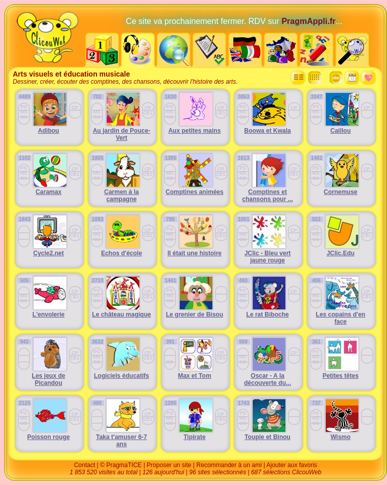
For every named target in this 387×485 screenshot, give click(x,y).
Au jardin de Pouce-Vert (122, 134)
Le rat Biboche (267, 314)
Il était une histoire (194, 253)
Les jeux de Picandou (48, 379)
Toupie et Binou (268, 437)
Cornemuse (340, 192)
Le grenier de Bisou (194, 314)
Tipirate (194, 437)
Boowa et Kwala (267, 130)
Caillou (340, 130)
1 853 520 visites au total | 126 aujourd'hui (127, 472)
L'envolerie (49, 314)
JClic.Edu (341, 253)
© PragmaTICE (121, 465)
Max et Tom (194, 375)
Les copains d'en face (341, 318)
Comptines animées (194, 192)
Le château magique (121, 314)
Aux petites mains (194, 130)
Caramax (49, 192)
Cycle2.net (48, 253)
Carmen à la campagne (121, 195)
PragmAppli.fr (308, 21)
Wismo (340, 437)
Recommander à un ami (229, 465)
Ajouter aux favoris (292, 465)
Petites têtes (341, 375)
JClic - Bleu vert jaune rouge (268, 257)
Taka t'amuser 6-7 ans (121, 440)
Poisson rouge (48, 437)
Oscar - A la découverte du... (267, 379)
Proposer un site (169, 465)
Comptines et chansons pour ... (267, 195)
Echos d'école (121, 253)
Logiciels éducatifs (121, 375)
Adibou (48, 130)
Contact (84, 465)
